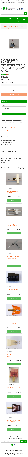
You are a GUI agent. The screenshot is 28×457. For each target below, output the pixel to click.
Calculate (14, 114)
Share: (5, 74)
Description (5, 127)
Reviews (7, 131)
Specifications (15, 127)
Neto (19, 454)
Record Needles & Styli (13, 25)
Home (3, 25)
